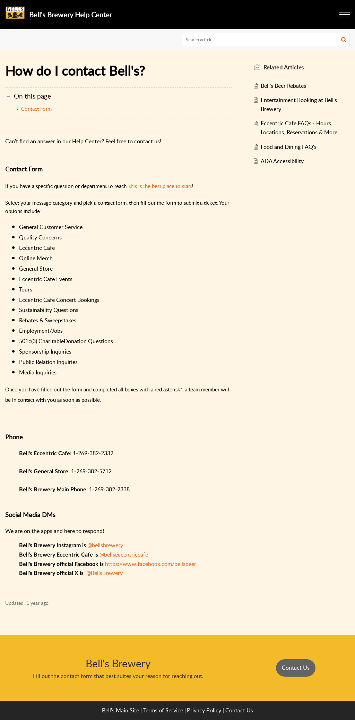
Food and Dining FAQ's (289, 147)
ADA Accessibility (282, 161)
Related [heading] (283, 67)
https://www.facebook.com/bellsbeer (150, 564)
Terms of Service (163, 710)
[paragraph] (118, 360)
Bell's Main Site (120, 710)
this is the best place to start (160, 186)
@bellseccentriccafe (123, 554)
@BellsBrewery (104, 573)
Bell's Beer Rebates (283, 86)
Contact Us (296, 667)
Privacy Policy (204, 710)
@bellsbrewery (105, 545)
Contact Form (36, 108)
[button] (343, 39)
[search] (266, 39)
